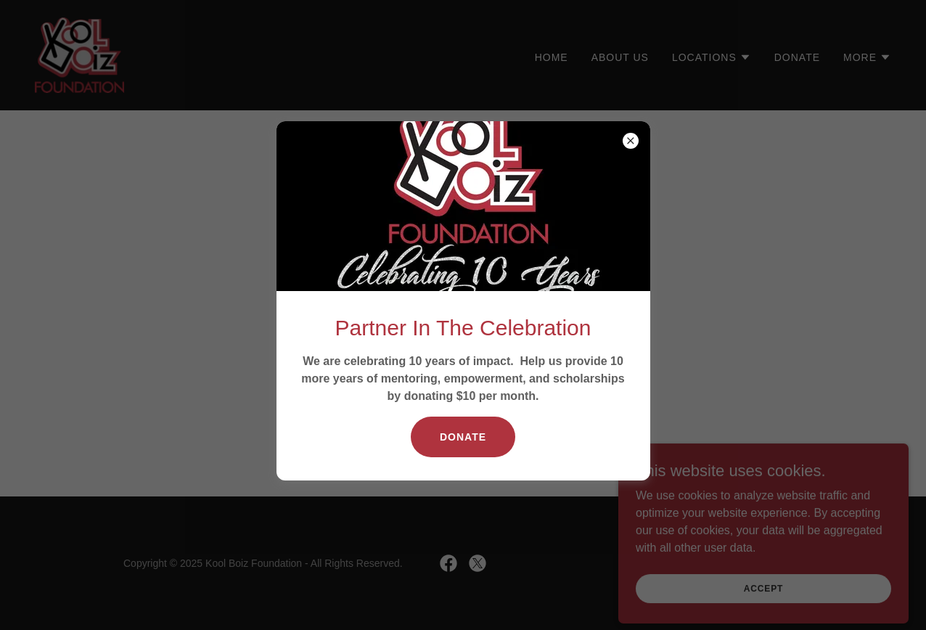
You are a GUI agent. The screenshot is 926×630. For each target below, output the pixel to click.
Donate (463, 437)
